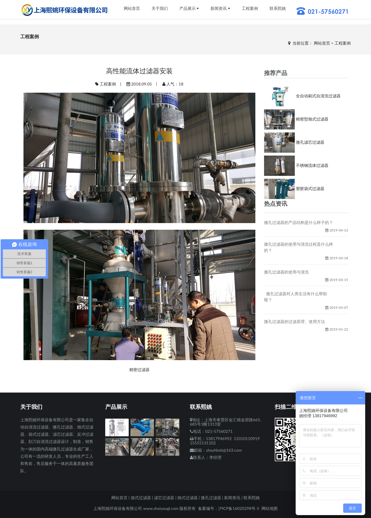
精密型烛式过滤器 (312, 118)
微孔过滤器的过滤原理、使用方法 (294, 321)
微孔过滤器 (211, 497)
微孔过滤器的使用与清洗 (286, 271)
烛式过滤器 (187, 497)
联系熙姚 (278, 8)
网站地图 (269, 508)
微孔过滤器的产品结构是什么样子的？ (298, 222)
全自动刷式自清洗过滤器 (318, 95)
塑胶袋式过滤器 (310, 188)
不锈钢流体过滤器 (312, 165)
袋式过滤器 (141, 497)
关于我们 (160, 8)
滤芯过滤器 (164, 497)
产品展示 (189, 8)
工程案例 (250, 8)
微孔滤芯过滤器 (310, 142)
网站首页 (132, 8)
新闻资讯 (220, 8)
